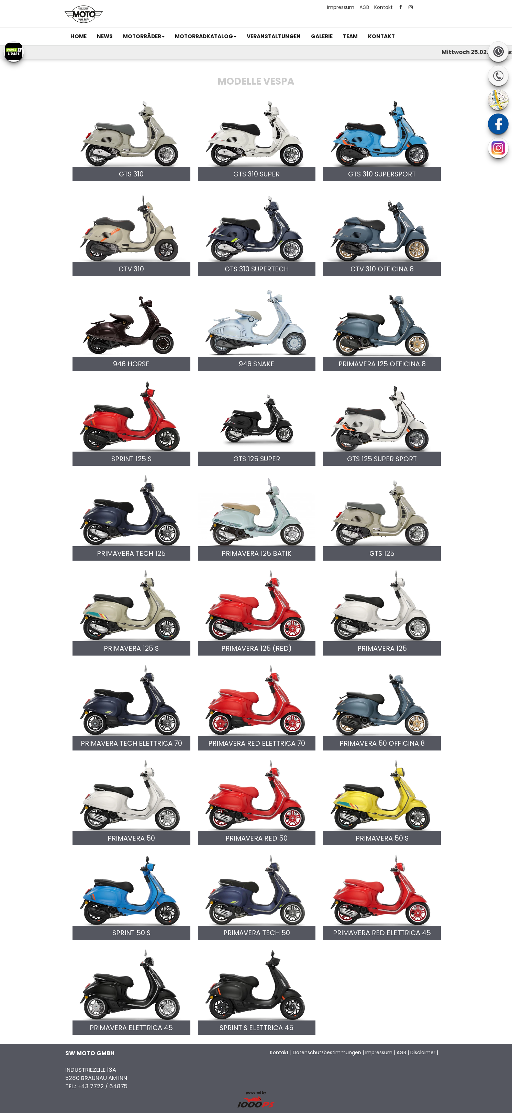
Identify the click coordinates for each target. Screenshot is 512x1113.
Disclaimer (422, 1052)
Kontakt (383, 7)
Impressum (340, 7)
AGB (364, 7)
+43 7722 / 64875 (102, 1086)
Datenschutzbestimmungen (327, 1052)
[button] (144, 36)
